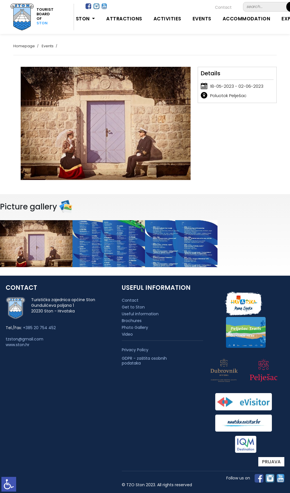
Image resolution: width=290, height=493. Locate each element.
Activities (167, 18)
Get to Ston (133, 307)
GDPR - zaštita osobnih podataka (144, 361)
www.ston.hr (17, 345)
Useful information (140, 314)
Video (127, 334)
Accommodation (246, 18)
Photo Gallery (135, 327)
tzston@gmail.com (24, 339)
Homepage (24, 46)
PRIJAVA (271, 461)
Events (202, 18)
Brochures (132, 320)
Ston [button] (83, 18)
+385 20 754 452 (39, 328)
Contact (223, 7)
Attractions (124, 18)
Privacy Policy (135, 350)
